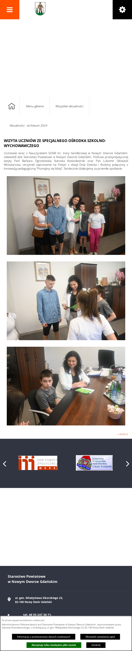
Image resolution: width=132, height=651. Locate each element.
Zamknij (96, 645)
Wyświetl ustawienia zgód (100, 636)
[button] (9, 9)
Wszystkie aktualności (69, 106)
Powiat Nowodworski (72, 8)
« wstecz (122, 434)
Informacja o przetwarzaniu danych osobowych (43, 636)
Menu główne (35, 106)
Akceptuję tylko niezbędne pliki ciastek (54, 645)
